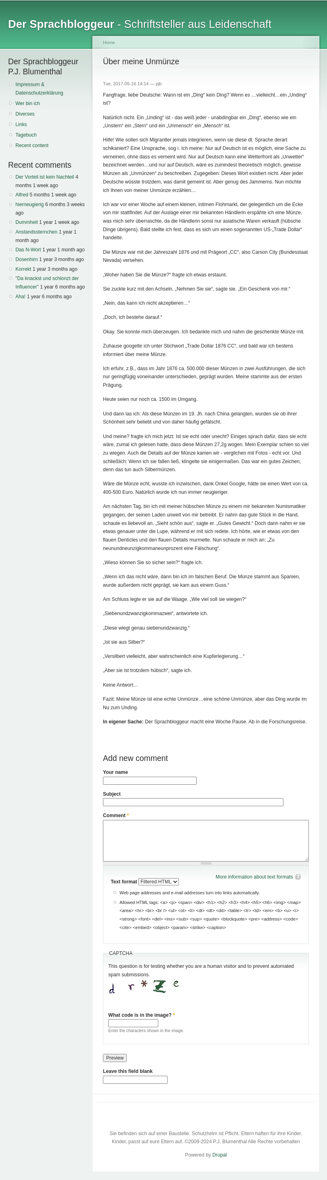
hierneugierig (29, 204)
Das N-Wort (28, 250)
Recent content (31, 145)
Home (109, 42)
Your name (115, 772)
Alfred (21, 195)
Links (21, 124)
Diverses (24, 114)
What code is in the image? (141, 1015)
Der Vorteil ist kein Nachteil (44, 177)
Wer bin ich (27, 103)
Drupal (219, 1155)
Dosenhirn (26, 259)
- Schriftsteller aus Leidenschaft (139, 24)
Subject (112, 794)
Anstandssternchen (36, 232)
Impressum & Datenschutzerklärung (39, 89)
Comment (116, 815)
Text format (124, 882)
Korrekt (23, 269)
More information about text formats (254, 877)
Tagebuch (26, 135)
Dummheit (26, 222)
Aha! (20, 296)
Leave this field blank (128, 1071)
